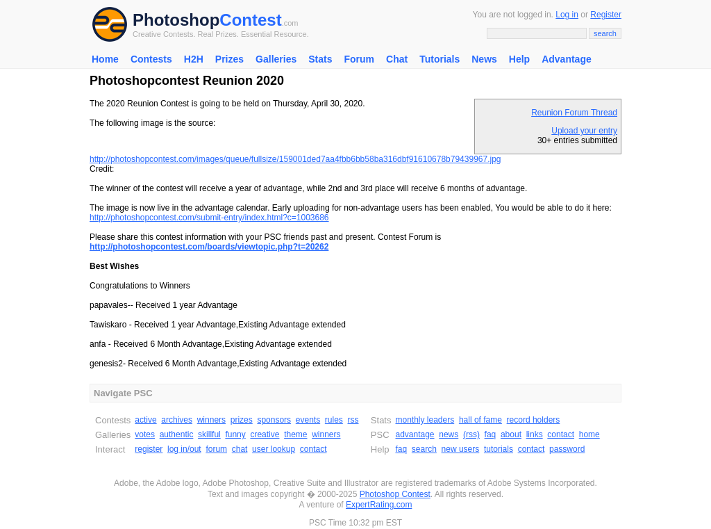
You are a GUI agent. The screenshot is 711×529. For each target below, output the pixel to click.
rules (334, 420)
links (534, 434)
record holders (533, 420)
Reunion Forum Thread (574, 112)
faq (490, 434)
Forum (359, 59)
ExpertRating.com (379, 505)
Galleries (276, 59)
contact (313, 449)
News (484, 59)
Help (519, 59)
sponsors (274, 420)
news (448, 434)
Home (105, 59)
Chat (397, 59)
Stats (320, 59)
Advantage (567, 59)
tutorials (498, 449)
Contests (151, 59)
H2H (193, 59)
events (308, 420)
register (148, 449)
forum (216, 449)
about (511, 434)
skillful (209, 434)
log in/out (184, 449)
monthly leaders (424, 420)
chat (240, 449)
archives (176, 420)
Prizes (229, 59)
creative (264, 434)
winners (211, 420)
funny (235, 434)
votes (145, 434)
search (424, 449)
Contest (250, 19)
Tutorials (439, 59)
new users (461, 449)
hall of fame (480, 420)
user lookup (273, 449)
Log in (566, 14)
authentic (177, 434)
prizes (242, 420)
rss (353, 420)
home (589, 434)
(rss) (471, 434)
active (145, 420)
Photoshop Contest (395, 494)
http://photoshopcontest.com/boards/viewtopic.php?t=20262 (209, 247)
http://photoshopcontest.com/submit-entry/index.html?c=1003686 (209, 217)
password (567, 449)
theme (295, 434)
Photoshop (176, 19)
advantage (414, 434)
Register (605, 14)
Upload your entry (584, 131)
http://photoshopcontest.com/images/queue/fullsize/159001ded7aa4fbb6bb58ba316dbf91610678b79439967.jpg (295, 159)
